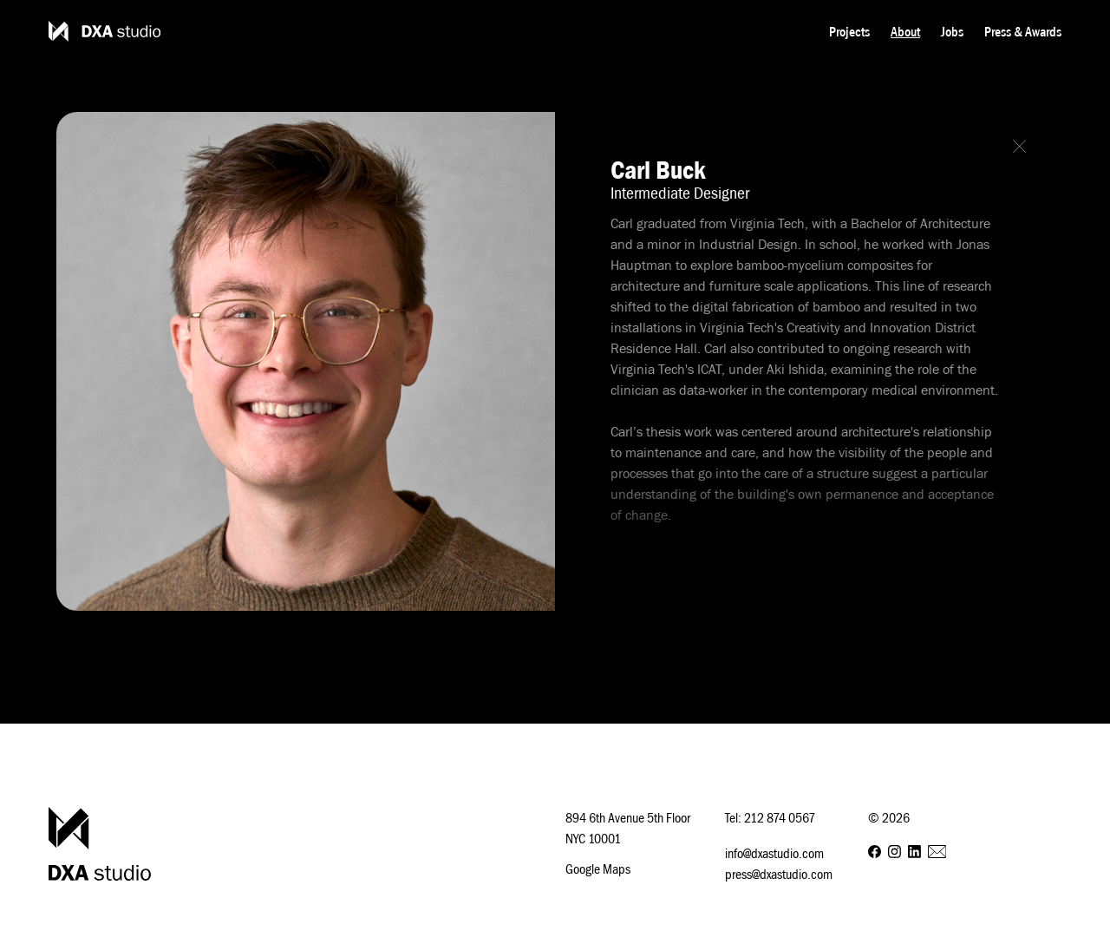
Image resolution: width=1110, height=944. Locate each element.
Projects (849, 31)
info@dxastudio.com (774, 853)
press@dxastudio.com (778, 873)
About (905, 31)
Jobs (952, 31)
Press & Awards (1022, 31)
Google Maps (597, 868)
